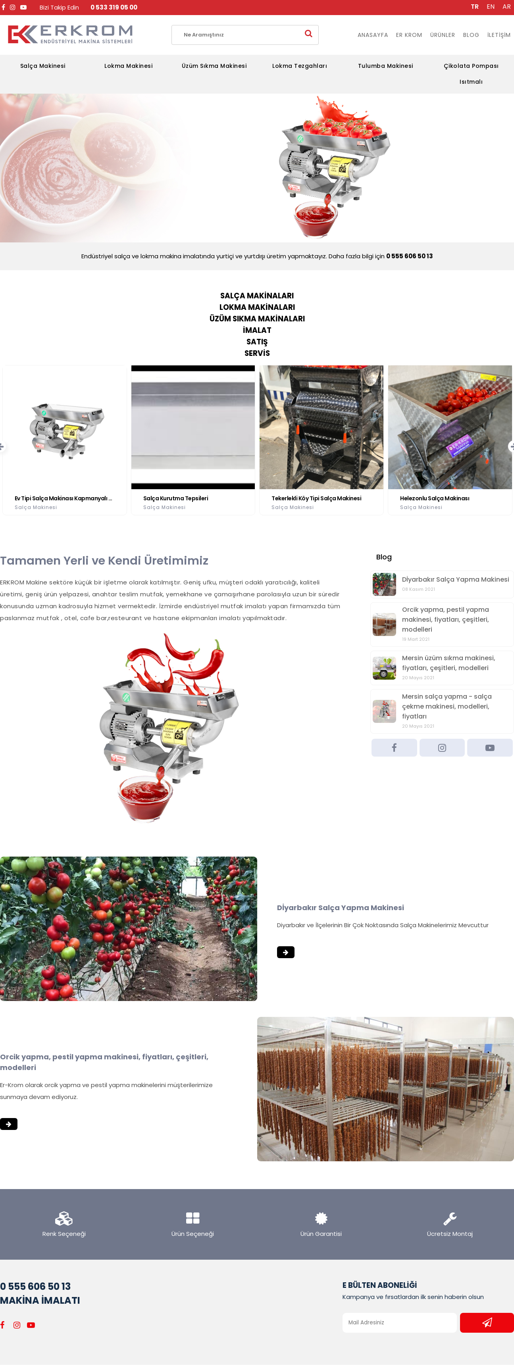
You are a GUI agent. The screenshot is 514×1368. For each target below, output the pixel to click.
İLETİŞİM (499, 35)
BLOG (471, 35)
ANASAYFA (373, 35)
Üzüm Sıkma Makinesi (214, 66)
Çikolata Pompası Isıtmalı (471, 74)
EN (491, 6)
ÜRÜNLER (442, 35)
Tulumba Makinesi (385, 66)
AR (506, 6)
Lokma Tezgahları (299, 66)
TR (475, 6)
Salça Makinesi (42, 66)
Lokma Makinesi (128, 66)
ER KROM (409, 35)
